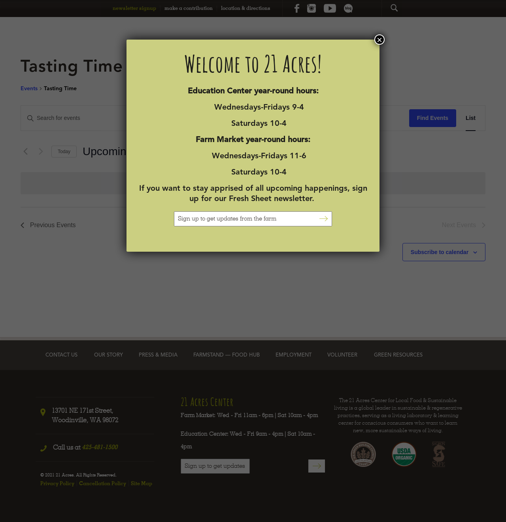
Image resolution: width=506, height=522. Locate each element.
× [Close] (379, 39)
